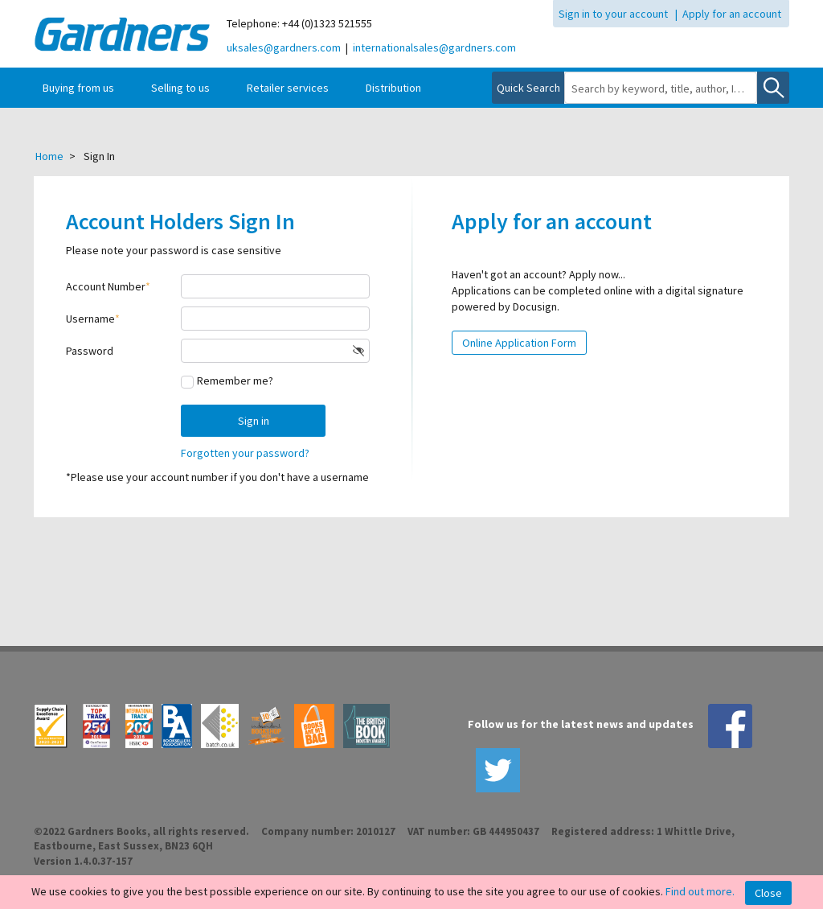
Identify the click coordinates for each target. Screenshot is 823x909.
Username (90, 318)
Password (89, 350)
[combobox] (660, 88)
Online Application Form (519, 342)
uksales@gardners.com (284, 47)
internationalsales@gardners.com (434, 47)
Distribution (393, 87)
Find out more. (700, 891)
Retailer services (288, 87)
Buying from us (78, 87)
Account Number (105, 286)
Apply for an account (731, 13)
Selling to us (180, 87)
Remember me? (235, 380)
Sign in (253, 420)
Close (768, 893)
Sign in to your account (613, 13)
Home (49, 156)
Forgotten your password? (245, 453)
